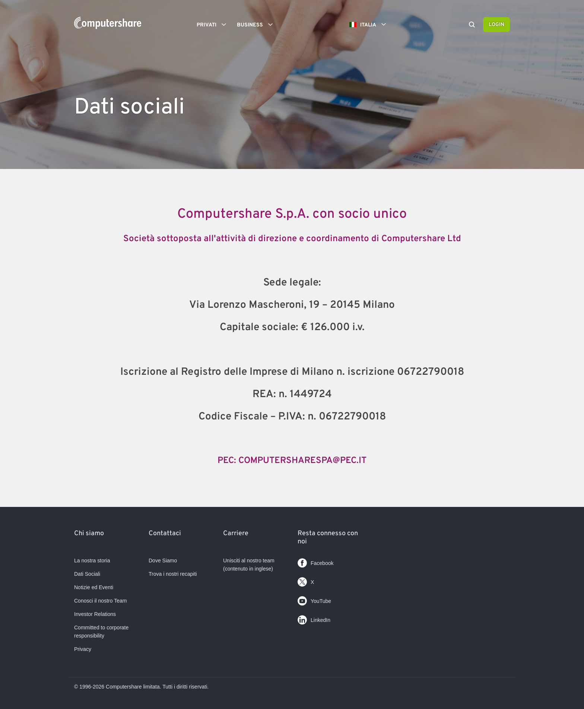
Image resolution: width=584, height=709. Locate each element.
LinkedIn (314, 618)
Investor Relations (95, 614)
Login (496, 25)
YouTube (314, 599)
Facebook (315, 561)
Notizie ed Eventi (93, 587)
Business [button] (257, 24)
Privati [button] (214, 24)
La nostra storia (92, 560)
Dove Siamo (163, 560)
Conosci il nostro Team (100, 601)
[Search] (472, 25)
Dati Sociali (87, 574)
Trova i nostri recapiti (173, 574)
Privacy (82, 649)
